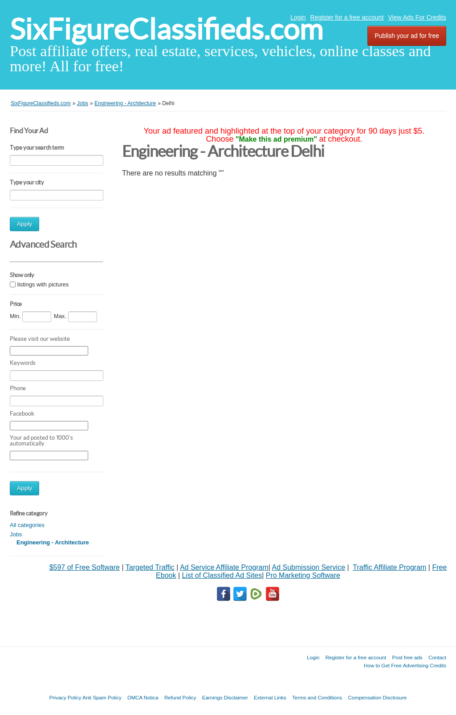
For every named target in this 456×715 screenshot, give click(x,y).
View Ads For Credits (417, 17)
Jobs (16, 534)
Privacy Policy (65, 697)
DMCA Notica (143, 697)
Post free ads (407, 657)
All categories (27, 525)
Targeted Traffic (150, 567)
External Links (270, 697)
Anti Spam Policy (102, 697)
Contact (437, 657)
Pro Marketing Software (303, 575)
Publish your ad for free (407, 35)
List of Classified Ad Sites (222, 575)
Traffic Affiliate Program (389, 567)
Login (297, 17)
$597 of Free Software (84, 567)
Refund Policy (180, 697)
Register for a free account (347, 17)
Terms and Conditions (317, 697)
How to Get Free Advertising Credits (405, 665)
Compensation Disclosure (377, 697)
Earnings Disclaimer (225, 697)
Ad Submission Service (309, 567)
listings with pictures (43, 284)
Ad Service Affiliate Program (224, 567)
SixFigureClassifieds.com (166, 29)
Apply (24, 224)
